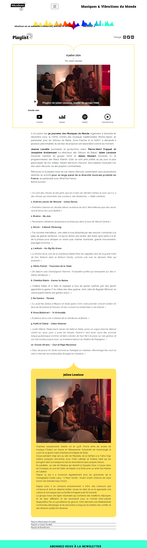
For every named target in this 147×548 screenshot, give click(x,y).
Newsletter (88, 26)
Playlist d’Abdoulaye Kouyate (43, 522)
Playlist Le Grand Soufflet (41, 525)
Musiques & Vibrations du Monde (108, 6)
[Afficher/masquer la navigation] (54, 6)
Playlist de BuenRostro (40, 527)
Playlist (21, 37)
